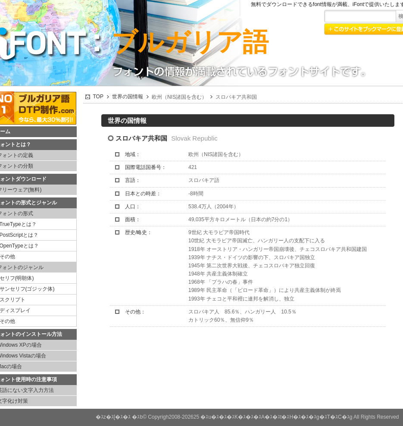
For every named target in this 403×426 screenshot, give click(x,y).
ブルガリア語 (190, 42)
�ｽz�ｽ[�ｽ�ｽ (113, 417)
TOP (98, 97)
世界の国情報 (127, 97)
